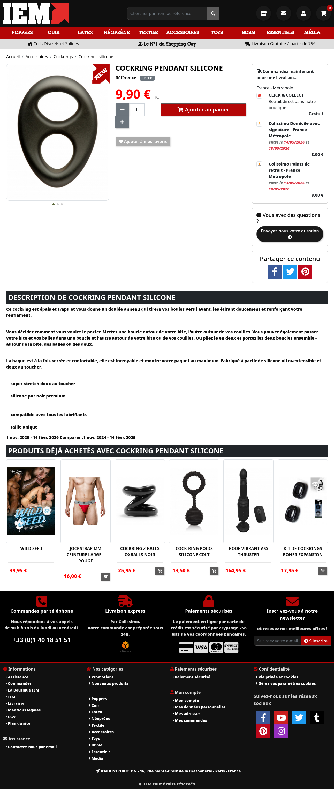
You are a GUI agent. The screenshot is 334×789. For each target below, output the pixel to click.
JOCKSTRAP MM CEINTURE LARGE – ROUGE (86, 555)
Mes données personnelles (199, 706)
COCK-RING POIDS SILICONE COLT (194, 552)
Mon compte (186, 700)
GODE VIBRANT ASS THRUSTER (248, 552)
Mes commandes (190, 720)
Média (312, 32)
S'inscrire (316, 641)
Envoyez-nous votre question (290, 233)
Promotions (101, 676)
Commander (19, 683)
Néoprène (117, 32)
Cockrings (63, 56)
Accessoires (182, 32)
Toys (217, 32)
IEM (10, 696)
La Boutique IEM (22, 690)
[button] (53, 204)
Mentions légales (23, 710)
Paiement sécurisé (191, 676)
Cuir (53, 32)
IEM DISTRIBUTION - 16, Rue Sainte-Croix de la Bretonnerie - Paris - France (168, 771)
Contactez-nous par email (31, 746)
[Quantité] (137, 109)
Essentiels (280, 32)
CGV (11, 716)
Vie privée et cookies (277, 676)
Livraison (16, 703)
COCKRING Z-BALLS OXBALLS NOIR (140, 552)
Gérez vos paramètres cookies (286, 683)
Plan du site (18, 723)
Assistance (17, 676)
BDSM (248, 32)
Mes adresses (187, 713)
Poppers (22, 32)
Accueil (13, 56)
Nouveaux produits (108, 683)
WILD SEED (31, 548)
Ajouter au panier (203, 109)
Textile (148, 32)
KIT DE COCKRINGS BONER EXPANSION (303, 552)
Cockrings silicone (96, 56)
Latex (85, 32)
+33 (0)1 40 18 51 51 (42, 639)
